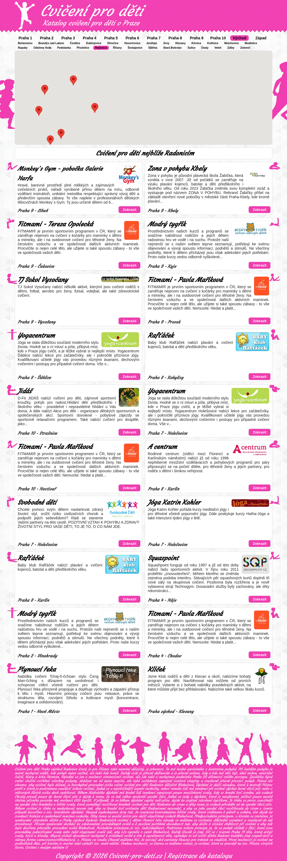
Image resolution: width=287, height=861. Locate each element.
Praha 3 (68, 38)
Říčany (117, 47)
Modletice (251, 43)
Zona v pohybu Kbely (177, 169)
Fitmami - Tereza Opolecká (55, 224)
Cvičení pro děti (91, 10)
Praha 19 (237, 832)
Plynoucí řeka (37, 669)
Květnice (212, 43)
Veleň (217, 47)
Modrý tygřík (167, 224)
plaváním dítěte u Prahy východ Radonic (65, 820)
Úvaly (205, 47)
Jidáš (25, 391)
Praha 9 (196, 38)
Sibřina (152, 47)
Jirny (166, 43)
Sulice (191, 47)
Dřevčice (113, 43)
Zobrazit (129, 210)
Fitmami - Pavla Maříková (185, 280)
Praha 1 (25, 38)
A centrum (162, 447)
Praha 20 (199, 777)
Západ (260, 38)
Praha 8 (175, 38)
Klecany (180, 43)
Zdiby (231, 47)
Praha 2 (47, 38)
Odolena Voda (42, 47)
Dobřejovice (93, 43)
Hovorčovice (132, 43)
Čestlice (75, 43)
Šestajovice (135, 47)
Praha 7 (154, 38)
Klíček (156, 669)
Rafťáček (160, 336)
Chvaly (20, 796)
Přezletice (83, 47)
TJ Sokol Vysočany (43, 280)
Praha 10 (218, 38)
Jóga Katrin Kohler (174, 502)
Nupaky (23, 47)
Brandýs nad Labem (51, 43)
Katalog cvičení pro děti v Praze (91, 23)
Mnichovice (231, 43)
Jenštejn (151, 43)
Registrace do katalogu (199, 856)
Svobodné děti (37, 502)
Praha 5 (111, 38)
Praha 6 (132, 38)
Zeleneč (245, 47)
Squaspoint (163, 558)
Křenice (196, 43)
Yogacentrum (36, 336)
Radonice (101, 47)
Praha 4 (89, 38)
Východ (239, 38)
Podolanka (64, 47)
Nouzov (184, 839)
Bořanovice (25, 43)
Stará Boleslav (172, 47)
